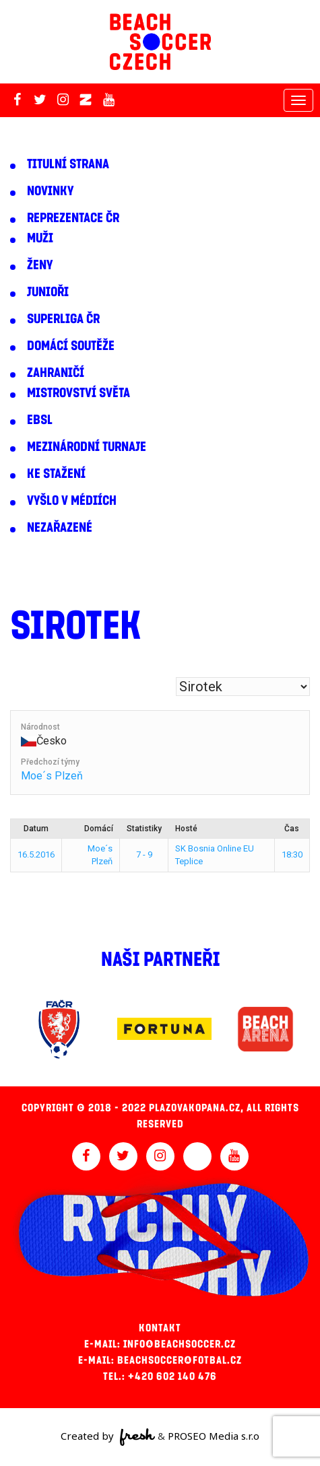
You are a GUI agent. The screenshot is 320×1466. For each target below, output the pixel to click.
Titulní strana (68, 164)
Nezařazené (59, 527)
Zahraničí (55, 373)
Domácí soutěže (71, 346)
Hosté (186, 828)
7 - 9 (144, 854)
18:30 (292, 854)
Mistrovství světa (78, 393)
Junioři (48, 292)
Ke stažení (56, 474)
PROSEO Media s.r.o (213, 1435)
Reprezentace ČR (73, 218)
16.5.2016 (36, 854)
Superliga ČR (63, 319)
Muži (40, 238)
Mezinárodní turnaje (86, 447)
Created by (108, 1437)
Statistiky (144, 828)
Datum (36, 828)
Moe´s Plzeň (52, 775)
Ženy (40, 265)
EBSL (40, 420)
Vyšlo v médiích (72, 501)
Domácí (98, 828)
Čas (291, 828)
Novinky (50, 191)
